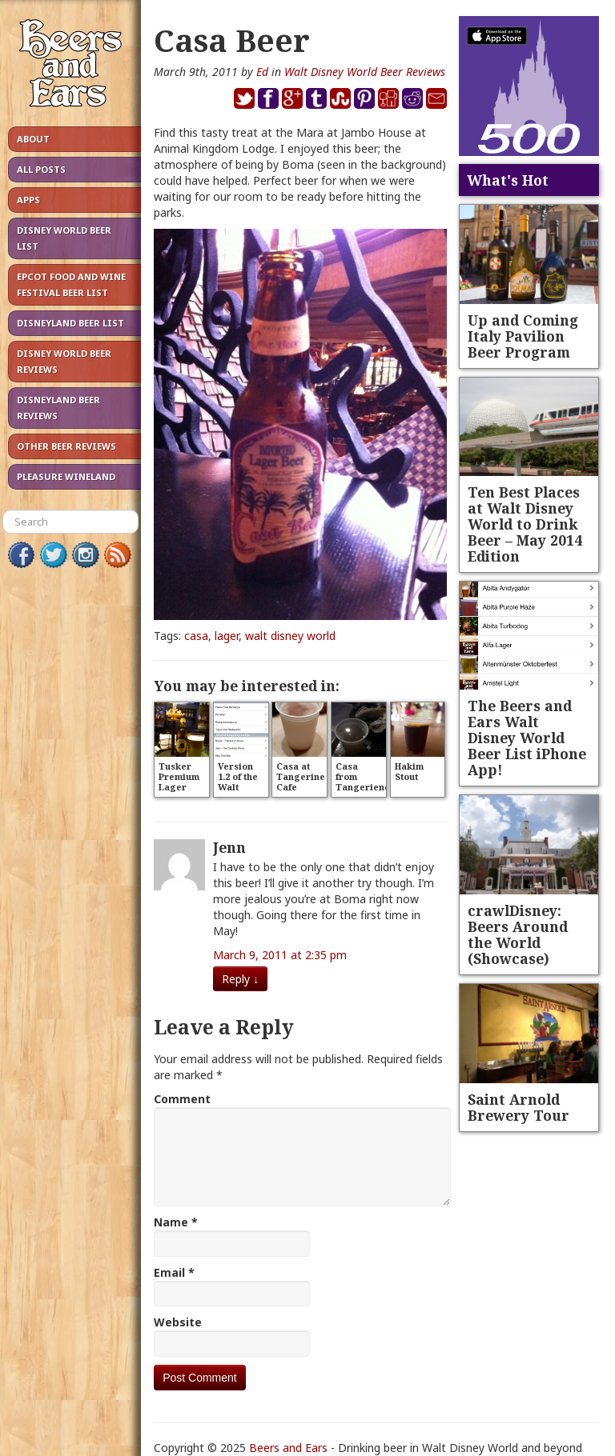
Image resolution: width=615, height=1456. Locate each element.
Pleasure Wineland (66, 476)
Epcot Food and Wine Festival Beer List (71, 284)
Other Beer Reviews (66, 446)
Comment (182, 1098)
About (33, 139)
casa (196, 635)
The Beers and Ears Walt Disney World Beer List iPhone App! (527, 737)
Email (174, 1272)
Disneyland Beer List (70, 323)
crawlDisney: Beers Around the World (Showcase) (518, 934)
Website (178, 1322)
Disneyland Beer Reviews (58, 408)
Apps (28, 200)
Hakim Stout (409, 771)
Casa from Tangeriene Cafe (363, 781)
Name (176, 1222)
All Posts (41, 169)
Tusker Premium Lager (179, 776)
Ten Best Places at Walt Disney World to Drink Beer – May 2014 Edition (525, 524)
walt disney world (290, 635)
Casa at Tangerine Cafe (300, 776)
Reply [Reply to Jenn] (240, 978)
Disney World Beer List (64, 238)
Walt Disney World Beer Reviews (364, 71)
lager (227, 635)
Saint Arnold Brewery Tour (518, 1107)
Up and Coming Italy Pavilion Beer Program (523, 336)
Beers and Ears (288, 1447)
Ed (262, 71)
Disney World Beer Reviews (64, 361)
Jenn (229, 847)
